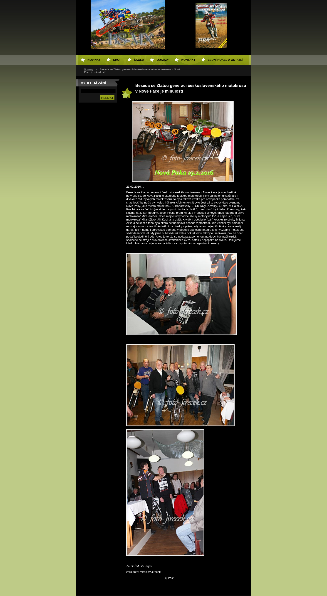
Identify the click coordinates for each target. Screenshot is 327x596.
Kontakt (188, 59)
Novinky (88, 69)
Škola (139, 59)
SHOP (117, 59)
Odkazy (162, 59)
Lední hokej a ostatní (225, 59)
